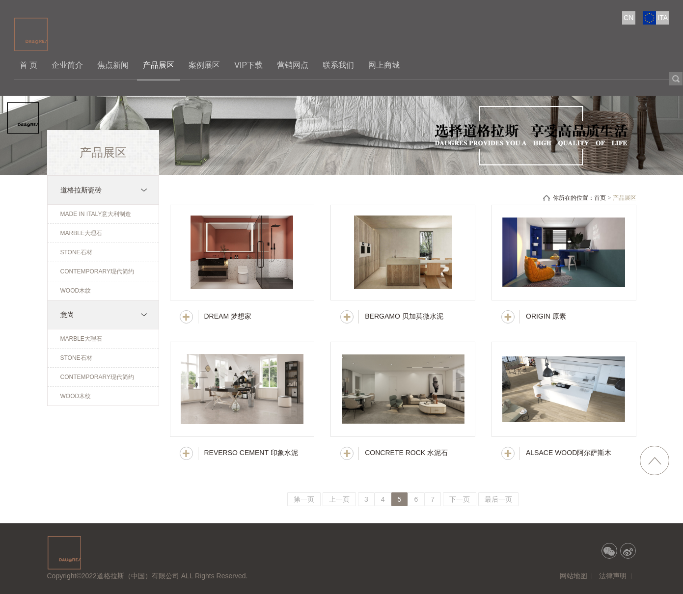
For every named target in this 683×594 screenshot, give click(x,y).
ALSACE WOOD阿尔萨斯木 (568, 453)
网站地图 (573, 576)
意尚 (67, 315)
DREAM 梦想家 (227, 316)
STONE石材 (76, 252)
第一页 (304, 499)
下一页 (459, 499)
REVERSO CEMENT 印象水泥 (251, 453)
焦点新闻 (113, 65)
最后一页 (498, 499)
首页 (600, 197)
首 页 (28, 65)
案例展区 (204, 65)
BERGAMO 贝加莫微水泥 (404, 316)
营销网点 (292, 65)
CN (628, 18)
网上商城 (384, 65)
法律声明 (613, 576)
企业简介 (67, 65)
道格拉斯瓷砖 (81, 190)
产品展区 (158, 65)
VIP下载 (248, 65)
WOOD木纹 (75, 290)
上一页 (339, 499)
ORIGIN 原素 (546, 316)
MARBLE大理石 (81, 233)
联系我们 (338, 65)
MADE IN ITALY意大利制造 (96, 214)
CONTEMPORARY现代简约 (97, 271)
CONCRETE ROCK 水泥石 (406, 453)
